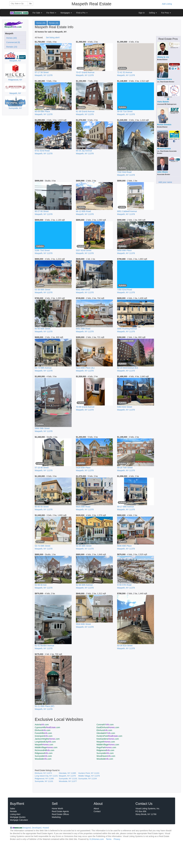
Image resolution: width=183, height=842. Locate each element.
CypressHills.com (47, 727)
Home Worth (57, 808)
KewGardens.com (108, 739)
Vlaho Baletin (163, 102)
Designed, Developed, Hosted (35, 828)
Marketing (56, 817)
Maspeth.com (106, 742)
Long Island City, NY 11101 (46, 776)
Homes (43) (11, 38)
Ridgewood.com (105, 750)
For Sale (37, 13)
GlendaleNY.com (106, 733)
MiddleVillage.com (108, 744)
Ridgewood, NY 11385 (44, 778)
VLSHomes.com (96, 839)
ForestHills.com (43, 733)
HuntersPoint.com (109, 736)
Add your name (165, 182)
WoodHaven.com (106, 756)
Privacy (117, 839)
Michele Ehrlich (164, 149)
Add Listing (167, 4)
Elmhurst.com (42, 730)
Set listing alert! (53, 37)
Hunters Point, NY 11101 (88, 773)
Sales (12, 808)
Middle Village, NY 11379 (89, 776)
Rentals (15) (11, 47)
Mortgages (66, 13)
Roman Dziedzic (164, 124)
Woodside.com (43, 759)
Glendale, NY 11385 (67, 773)
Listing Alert (15, 814)
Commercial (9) (12, 42)
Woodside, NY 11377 (68, 781)
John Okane (162, 172)
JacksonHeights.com (47, 739)
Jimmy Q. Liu (163, 57)
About (96, 808)
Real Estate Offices (60, 814)
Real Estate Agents (60, 811)
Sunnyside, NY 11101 (68, 778)
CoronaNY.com (105, 724)
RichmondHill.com (44, 750)
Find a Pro (81, 13)
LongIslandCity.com (45, 742)
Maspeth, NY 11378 (67, 776)
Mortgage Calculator (19, 820)
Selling (153, 13)
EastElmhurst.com (108, 727)
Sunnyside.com (105, 753)
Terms (108, 839)
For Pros (166, 13)
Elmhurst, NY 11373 (43, 773)
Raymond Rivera (164, 79)
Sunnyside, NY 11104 (87, 778)
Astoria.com (42, 724)
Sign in (142, 13)
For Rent (51, 13)
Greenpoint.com (43, 736)
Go (30, 4)
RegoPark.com (106, 747)
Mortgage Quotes (17, 817)
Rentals (13, 811)
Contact (97, 811)
